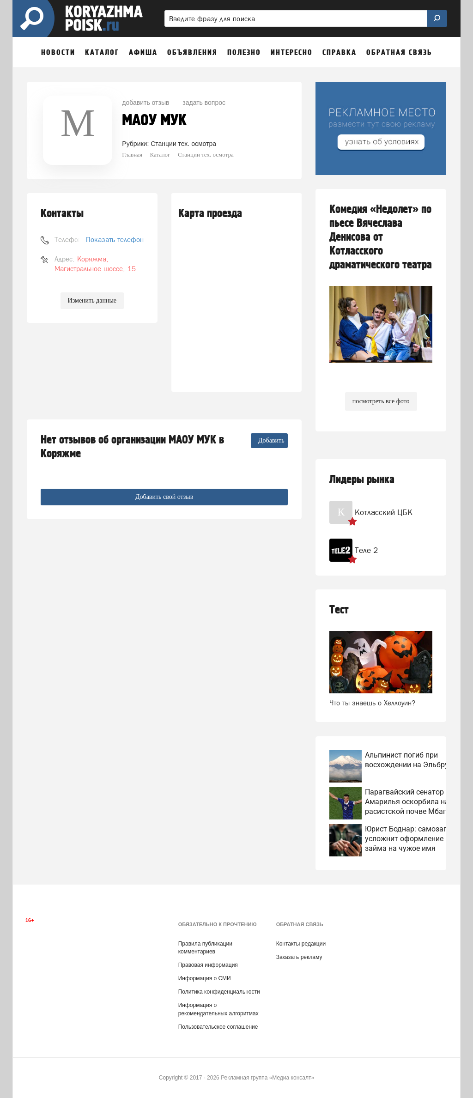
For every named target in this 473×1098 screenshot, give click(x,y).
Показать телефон (115, 239)
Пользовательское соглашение (218, 1027)
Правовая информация (208, 965)
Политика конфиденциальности (219, 992)
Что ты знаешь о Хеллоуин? (372, 703)
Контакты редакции (301, 943)
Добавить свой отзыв (164, 496)
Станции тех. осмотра (183, 143)
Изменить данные (92, 300)
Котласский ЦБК (383, 512)
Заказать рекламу (299, 957)
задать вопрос (203, 102)
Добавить (271, 440)
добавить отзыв (145, 102)
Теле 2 (366, 550)
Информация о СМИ (204, 978)
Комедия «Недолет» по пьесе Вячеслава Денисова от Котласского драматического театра (380, 237)
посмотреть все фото (381, 401)
